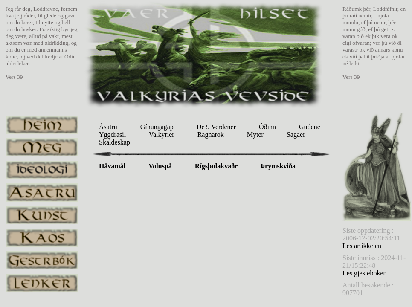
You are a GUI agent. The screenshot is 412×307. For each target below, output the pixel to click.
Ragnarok (210, 134)
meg (42, 147)
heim (42, 125)
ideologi (42, 170)
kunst (42, 215)
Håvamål (112, 166)
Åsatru (108, 126)
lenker (42, 283)
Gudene (309, 126)
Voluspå (160, 166)
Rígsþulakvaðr (216, 166)
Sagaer (296, 134)
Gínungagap (157, 126)
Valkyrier (161, 134)
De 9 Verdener (216, 126)
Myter (255, 134)
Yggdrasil (112, 134)
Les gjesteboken (364, 273)
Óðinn (267, 126)
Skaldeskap (114, 142)
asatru (42, 192)
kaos (42, 238)
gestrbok (42, 260)
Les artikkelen (361, 245)
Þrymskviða (278, 166)
